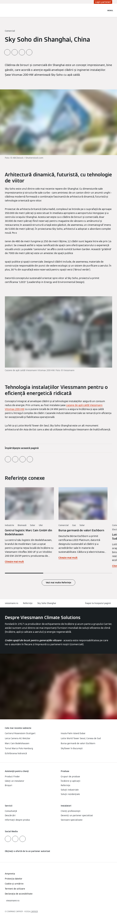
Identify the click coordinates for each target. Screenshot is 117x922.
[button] (98, 603)
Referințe (27, 603)
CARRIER (34, 911)
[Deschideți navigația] (110, 10)
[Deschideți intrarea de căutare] (103, 10)
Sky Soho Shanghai (46, 603)
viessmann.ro (11, 603)
